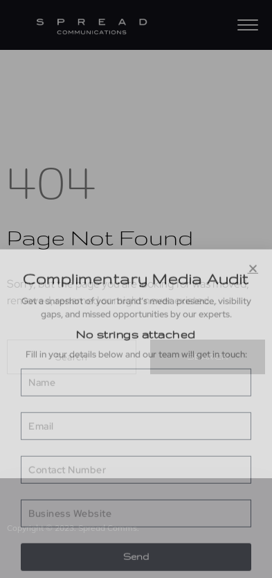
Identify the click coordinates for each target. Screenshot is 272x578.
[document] (136, 289)
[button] (253, 449)
